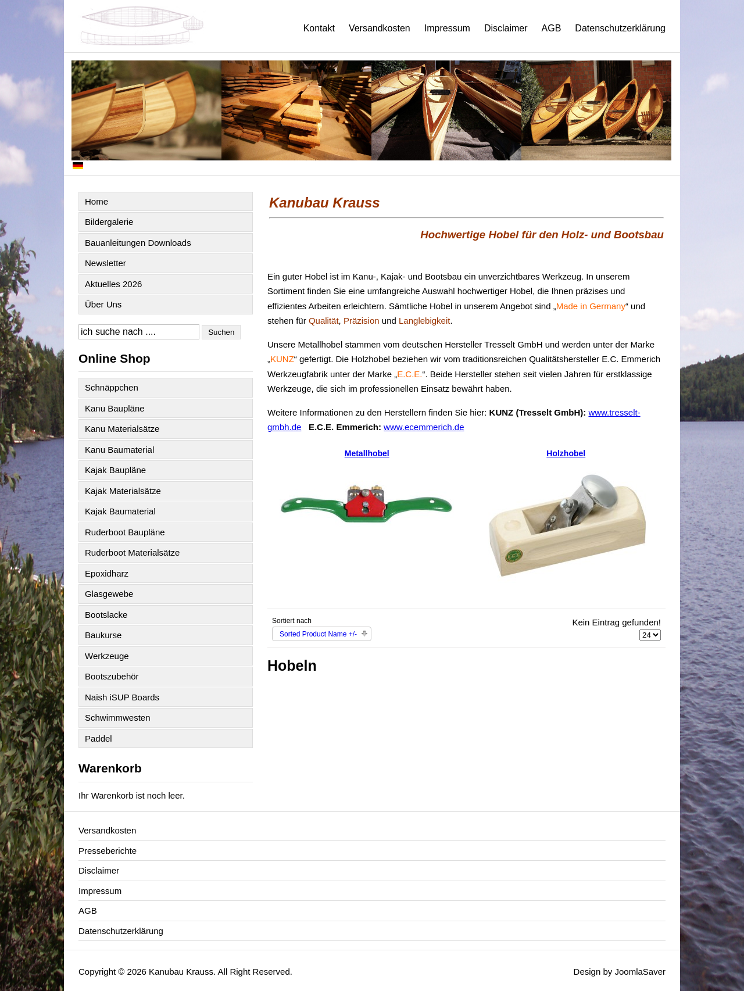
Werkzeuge (107, 656)
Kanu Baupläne (115, 408)
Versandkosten (379, 28)
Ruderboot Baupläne (125, 532)
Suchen (221, 332)
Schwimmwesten (118, 717)
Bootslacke (106, 615)
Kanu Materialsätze (122, 429)
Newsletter (105, 263)
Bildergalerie (109, 222)
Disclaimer (506, 28)
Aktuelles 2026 (113, 284)
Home (96, 201)
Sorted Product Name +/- (318, 634)
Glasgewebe (109, 594)
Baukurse (103, 635)
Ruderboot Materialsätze (132, 552)
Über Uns (103, 304)
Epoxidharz (106, 573)
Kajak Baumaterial (120, 511)
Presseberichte (107, 851)
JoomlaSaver (640, 971)
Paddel (98, 738)
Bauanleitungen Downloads (138, 243)
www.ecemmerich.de (424, 427)
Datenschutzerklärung (620, 28)
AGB (551, 28)
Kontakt (319, 28)
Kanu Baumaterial (119, 450)
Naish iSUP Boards (122, 697)
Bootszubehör (112, 676)
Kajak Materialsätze (123, 491)
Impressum (447, 28)
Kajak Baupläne (115, 470)
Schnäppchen (111, 387)
